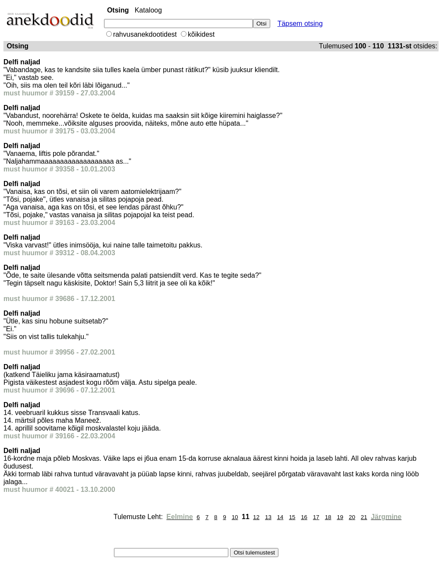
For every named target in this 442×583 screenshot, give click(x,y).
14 (280, 517)
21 (364, 517)
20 (352, 517)
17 (316, 517)
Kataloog (148, 10)
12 (256, 517)
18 (328, 517)
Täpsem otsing (300, 23)
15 (292, 517)
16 (304, 517)
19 (340, 517)
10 (235, 517)
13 (268, 517)
